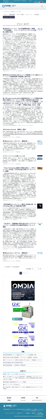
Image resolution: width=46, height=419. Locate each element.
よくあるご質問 (39, 414)
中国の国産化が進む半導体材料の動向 (14, 362)
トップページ (6, 11)
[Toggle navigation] (42, 6)
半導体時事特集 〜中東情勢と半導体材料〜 (15, 365)
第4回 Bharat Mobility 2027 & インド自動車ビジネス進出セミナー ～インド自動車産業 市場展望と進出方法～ (23, 75)
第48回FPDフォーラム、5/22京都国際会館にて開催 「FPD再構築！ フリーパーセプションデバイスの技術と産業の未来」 (19, 30)
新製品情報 (12, 14)
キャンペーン (29, 14)
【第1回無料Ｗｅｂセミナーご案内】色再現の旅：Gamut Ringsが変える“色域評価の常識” (19, 205)
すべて (5, 14)
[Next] (27, 273)
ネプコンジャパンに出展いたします (14, 156)
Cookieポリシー (20, 413)
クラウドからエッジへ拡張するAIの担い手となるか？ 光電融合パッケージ (23, 360)
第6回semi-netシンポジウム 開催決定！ (16, 253)
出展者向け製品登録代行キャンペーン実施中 (15, 382)
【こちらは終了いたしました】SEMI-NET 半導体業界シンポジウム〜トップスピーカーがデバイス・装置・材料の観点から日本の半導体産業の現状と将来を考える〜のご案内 (23, 378)
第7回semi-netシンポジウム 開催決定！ (16, 141)
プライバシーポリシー (10, 413)
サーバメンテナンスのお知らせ (12, 384)
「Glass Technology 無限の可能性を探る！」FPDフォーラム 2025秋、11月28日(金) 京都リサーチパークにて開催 (19, 169)
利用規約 (28, 413)
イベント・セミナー (9, 17)
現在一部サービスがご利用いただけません (15, 374)
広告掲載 (40, 413)
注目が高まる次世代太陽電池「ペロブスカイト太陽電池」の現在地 (21, 357)
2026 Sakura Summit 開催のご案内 (14, 129)
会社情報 (36, 14)
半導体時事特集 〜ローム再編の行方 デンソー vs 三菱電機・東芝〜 (21, 354)
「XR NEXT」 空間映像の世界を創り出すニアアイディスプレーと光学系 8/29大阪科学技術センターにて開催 (19, 225)
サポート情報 (20, 14)
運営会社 (34, 413)
